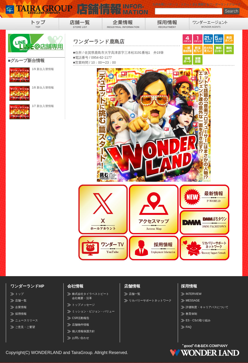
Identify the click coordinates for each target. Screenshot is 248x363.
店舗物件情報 (80, 324)
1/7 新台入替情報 (43, 106)
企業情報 (21, 307)
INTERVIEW (193, 294)
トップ (19, 294)
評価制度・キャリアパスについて (207, 307)
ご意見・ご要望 (25, 327)
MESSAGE (193, 300)
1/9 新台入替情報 (43, 69)
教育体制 (191, 313)
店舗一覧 (21, 300)
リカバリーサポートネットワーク (150, 300)
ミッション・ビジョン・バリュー (93, 311)
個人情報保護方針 (83, 331)
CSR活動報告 (80, 318)
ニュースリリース (26, 320)
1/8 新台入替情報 (43, 87)
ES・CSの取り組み (198, 320)
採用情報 (21, 313)
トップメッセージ (83, 304)
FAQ (188, 327)
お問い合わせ (80, 338)
